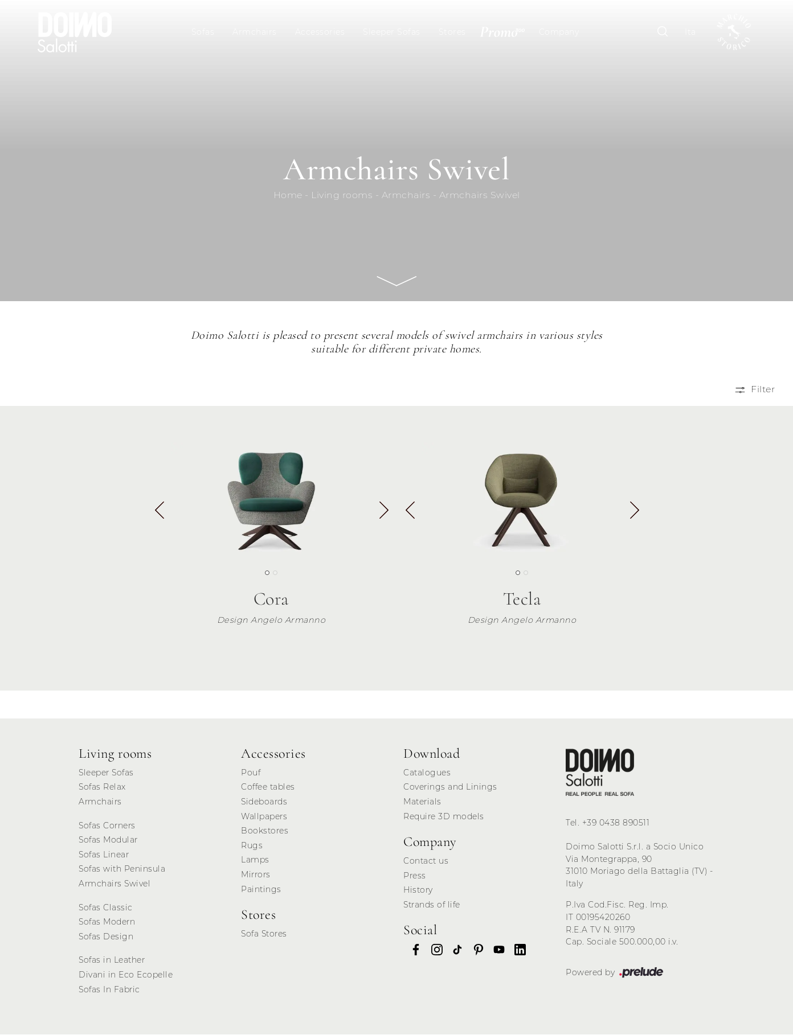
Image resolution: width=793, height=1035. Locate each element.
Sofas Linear (104, 855)
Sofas (203, 32)
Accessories (320, 32)
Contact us (425, 861)
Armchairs (255, 32)
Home (288, 195)
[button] (383, 515)
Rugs (252, 846)
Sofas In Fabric (109, 990)
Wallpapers (264, 817)
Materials (422, 802)
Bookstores (264, 831)
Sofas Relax (102, 787)
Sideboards (264, 802)
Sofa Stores (264, 934)
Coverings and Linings (450, 787)
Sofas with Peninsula (122, 870)
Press (414, 876)
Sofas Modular (108, 840)
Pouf (250, 773)
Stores (452, 32)
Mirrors (256, 875)
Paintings (261, 890)
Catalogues (427, 773)
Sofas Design (106, 937)
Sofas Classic (106, 908)
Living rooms (342, 195)
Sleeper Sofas (392, 32)
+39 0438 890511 (616, 823)
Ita (690, 32)
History (418, 890)
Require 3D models (443, 817)
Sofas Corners (107, 826)
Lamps (255, 861)
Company (559, 32)
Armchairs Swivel (479, 195)
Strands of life (431, 905)
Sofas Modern (107, 922)
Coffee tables (268, 787)
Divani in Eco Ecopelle (126, 975)
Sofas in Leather (112, 961)
